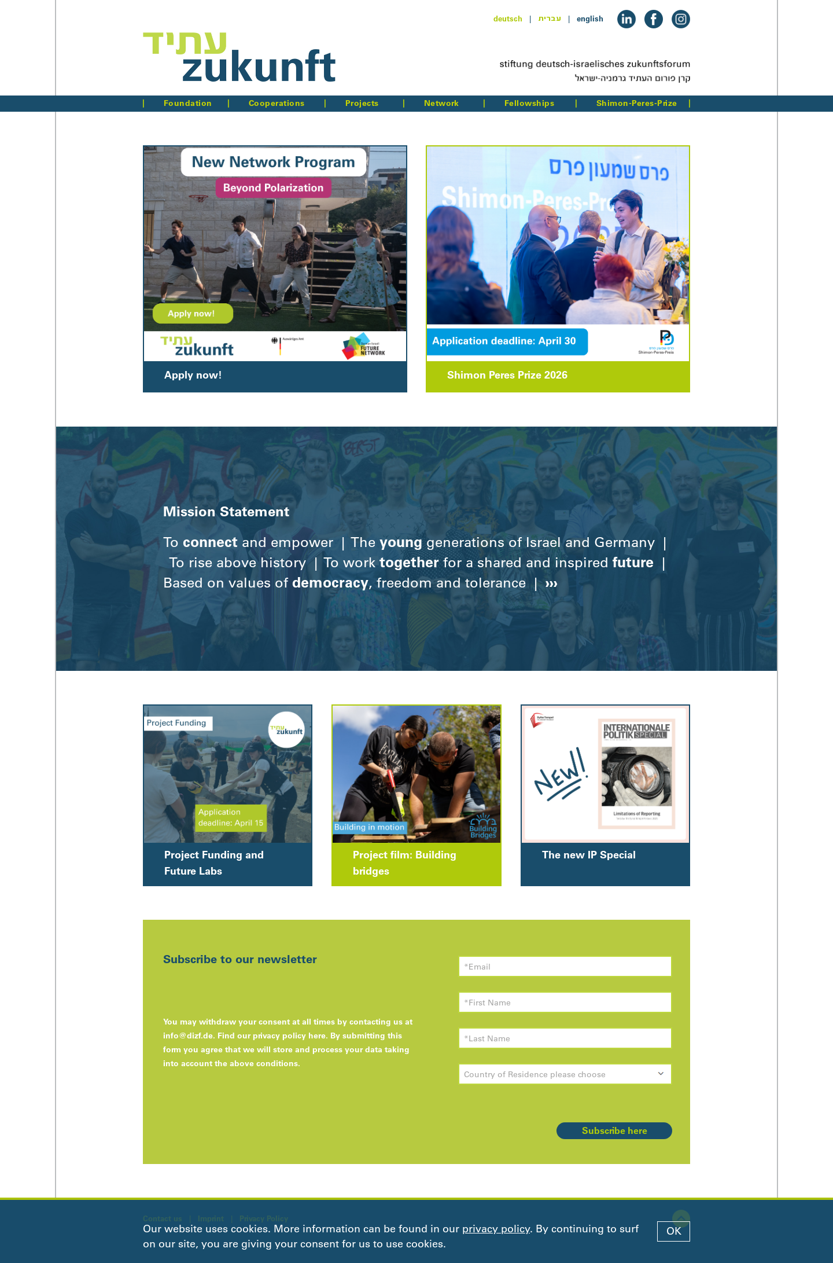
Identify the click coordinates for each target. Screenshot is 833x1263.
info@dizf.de (188, 1035)
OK (673, 1231)
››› (549, 582)
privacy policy (496, 1228)
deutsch (507, 18)
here (317, 1035)
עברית (549, 18)
